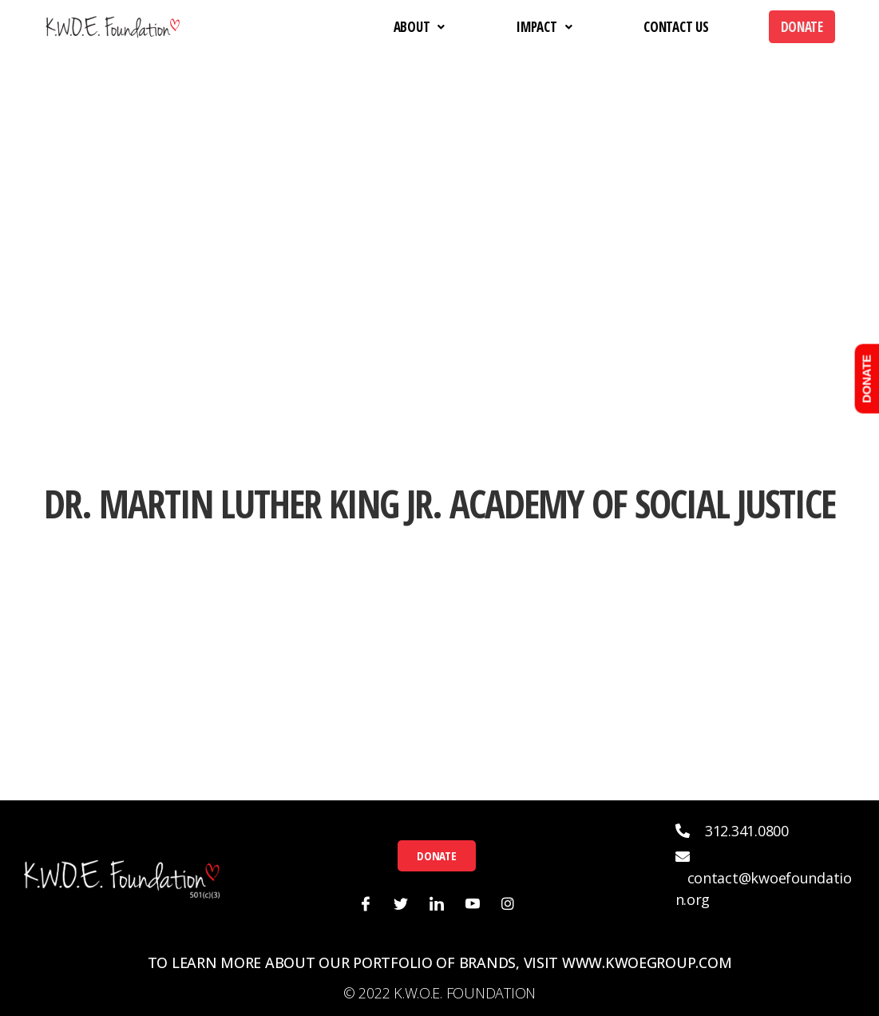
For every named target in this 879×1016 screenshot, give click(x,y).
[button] (436, 855)
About (419, 27)
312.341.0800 (747, 830)
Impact (544, 27)
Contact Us (675, 27)
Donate (802, 27)
